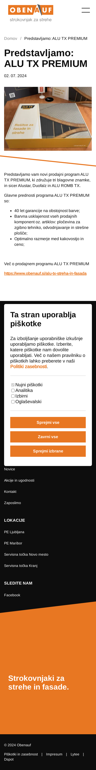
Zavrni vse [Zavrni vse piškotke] (48, 437)
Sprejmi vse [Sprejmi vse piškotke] (48, 422)
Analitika (24, 390)
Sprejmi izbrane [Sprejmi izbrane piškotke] (48, 451)
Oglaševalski (28, 401)
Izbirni (21, 396)
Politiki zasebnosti (28, 366)
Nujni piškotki (28, 384)
